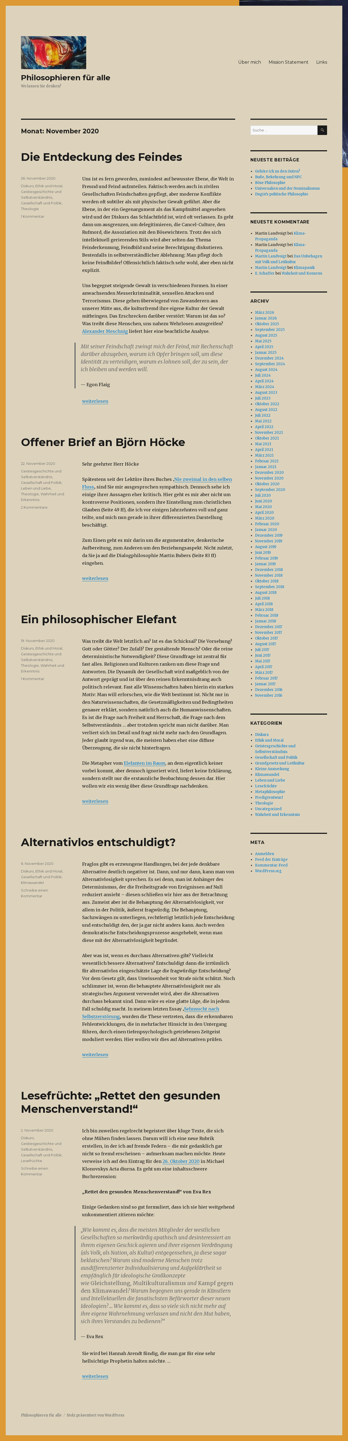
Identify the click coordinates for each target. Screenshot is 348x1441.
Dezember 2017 (268, 627)
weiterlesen (95, 401)
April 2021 (264, 449)
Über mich (249, 62)
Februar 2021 (266, 461)
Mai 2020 (263, 507)
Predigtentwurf (269, 797)
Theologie (30, 209)
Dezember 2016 (268, 689)
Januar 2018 (265, 621)
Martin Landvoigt (271, 256)
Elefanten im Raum (144, 763)
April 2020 (264, 512)
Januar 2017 (265, 684)
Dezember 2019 (268, 535)
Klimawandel (32, 882)
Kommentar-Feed (271, 865)
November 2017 (268, 632)
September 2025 (270, 329)
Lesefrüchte (31, 1161)
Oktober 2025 (267, 324)
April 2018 (264, 604)
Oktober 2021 (267, 438)
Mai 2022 (263, 421)
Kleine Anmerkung (272, 769)
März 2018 (264, 609)
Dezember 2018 (269, 569)
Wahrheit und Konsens (302, 273)
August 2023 (266, 392)
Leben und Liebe (36, 488)
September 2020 (270, 489)
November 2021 (269, 432)
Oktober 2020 (267, 484)
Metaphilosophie (270, 791)
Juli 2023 (263, 398)
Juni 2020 (263, 501)
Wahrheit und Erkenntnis (277, 814)
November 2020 (269, 478)
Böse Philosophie (270, 182)
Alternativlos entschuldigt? (98, 842)
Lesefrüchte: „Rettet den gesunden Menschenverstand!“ (120, 1102)
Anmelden (264, 854)
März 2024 (264, 387)
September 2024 (270, 364)
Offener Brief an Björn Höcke (103, 442)
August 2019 (265, 547)
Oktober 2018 (266, 581)
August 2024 (266, 369)
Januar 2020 (266, 529)
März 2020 (264, 518)
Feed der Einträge (271, 859)
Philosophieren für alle (65, 77)
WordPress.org (268, 871)
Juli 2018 (262, 598)
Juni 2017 (263, 655)
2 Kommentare (34, 507)
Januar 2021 (265, 467)
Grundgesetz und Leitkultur (280, 763)
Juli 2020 (263, 495)
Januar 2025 (265, 352)
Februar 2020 (267, 524)
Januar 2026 (266, 318)
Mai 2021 (263, 444)
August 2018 (265, 592)
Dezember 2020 (269, 472)
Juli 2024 (263, 375)
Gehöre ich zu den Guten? (277, 171)
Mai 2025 (263, 341)
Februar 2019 (266, 558)
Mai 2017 (262, 661)
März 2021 (264, 455)
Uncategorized (268, 809)
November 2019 (268, 541)
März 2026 (264, 312)
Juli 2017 (262, 649)
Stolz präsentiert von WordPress (95, 1415)
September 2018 (269, 587)
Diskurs (27, 186)
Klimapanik (304, 267)
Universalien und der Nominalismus (287, 188)
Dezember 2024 (269, 358)
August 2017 (265, 644)
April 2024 (264, 381)
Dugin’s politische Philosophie (281, 194)
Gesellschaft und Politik (41, 203)
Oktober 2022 (267, 404)
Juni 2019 (263, 552)
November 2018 (268, 575)
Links (321, 62)
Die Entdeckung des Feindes (101, 157)
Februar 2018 (266, 615)
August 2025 (266, 335)
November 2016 (268, 695)
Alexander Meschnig (105, 331)
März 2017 (264, 672)
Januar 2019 (265, 564)
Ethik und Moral (48, 186)
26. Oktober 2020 (181, 1161)
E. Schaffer (265, 273)
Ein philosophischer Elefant (99, 619)
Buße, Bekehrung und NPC (278, 177)
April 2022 (264, 427)
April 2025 (264, 347)
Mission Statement (289, 62)
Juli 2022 (263, 415)
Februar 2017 (266, 678)
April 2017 (263, 667)
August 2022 (266, 409)
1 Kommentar (32, 216)
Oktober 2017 (266, 638)
